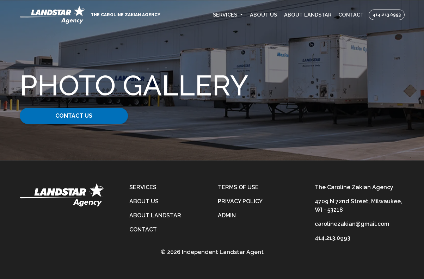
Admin (227, 215)
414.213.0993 (387, 14)
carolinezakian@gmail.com (352, 224)
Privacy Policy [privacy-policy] (240, 201)
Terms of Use (238, 187)
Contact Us (73, 115)
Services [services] (142, 187)
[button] (228, 14)
